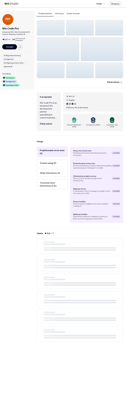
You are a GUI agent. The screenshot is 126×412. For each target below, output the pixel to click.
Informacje (59, 13)
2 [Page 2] (71, 403)
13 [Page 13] (93, 403)
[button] (51, 28)
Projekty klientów (45, 13)
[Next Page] (98, 403)
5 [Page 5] (84, 403)
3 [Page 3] (75, 403)
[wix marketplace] (11, 3)
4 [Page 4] (79, 403)
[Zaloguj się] (115, 4)
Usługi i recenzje (73, 13)
